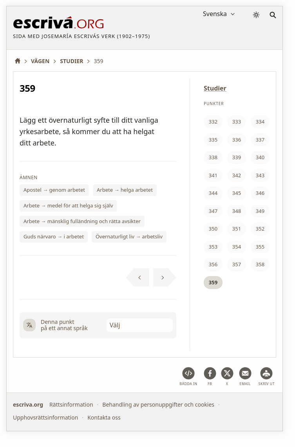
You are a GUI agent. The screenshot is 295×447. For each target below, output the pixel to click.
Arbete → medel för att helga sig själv (68, 205)
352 (260, 228)
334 (260, 121)
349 (260, 210)
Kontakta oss (104, 417)
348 (236, 210)
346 (260, 192)
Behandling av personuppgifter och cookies (158, 404)
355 (260, 246)
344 (213, 192)
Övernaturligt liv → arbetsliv (129, 236)
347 (213, 210)
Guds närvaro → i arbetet (54, 236)
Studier (215, 88)
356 (213, 264)
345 (236, 192)
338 (213, 157)
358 (260, 264)
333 (236, 121)
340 (260, 157)
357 (236, 264)
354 (236, 246)
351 (236, 228)
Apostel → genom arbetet (54, 189)
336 (236, 139)
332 (213, 121)
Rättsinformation (71, 404)
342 (236, 175)
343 (260, 175)
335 (213, 139)
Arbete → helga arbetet (125, 189)
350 (213, 228)
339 (236, 157)
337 (260, 139)
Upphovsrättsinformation (45, 417)
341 (213, 175)
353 (213, 246)
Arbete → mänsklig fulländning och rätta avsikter (82, 221)
